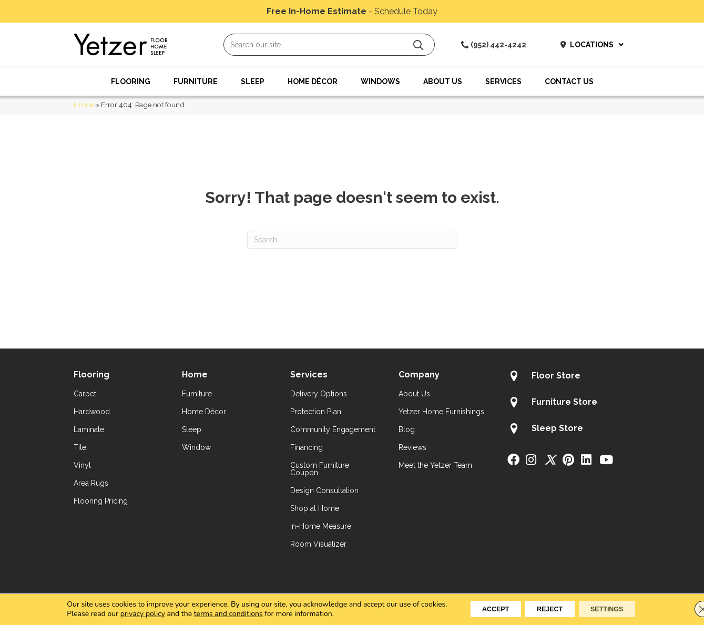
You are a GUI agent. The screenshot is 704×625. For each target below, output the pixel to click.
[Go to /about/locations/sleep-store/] (569, 430)
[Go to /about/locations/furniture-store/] (569, 404)
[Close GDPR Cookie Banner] (687, 608)
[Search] (352, 240)
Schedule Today (405, 11)
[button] (418, 45)
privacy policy (125, 613)
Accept (484, 608)
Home (84, 104)
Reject (549, 608)
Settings (618, 608)
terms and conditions (211, 613)
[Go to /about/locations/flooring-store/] (569, 377)
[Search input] (329, 45)
